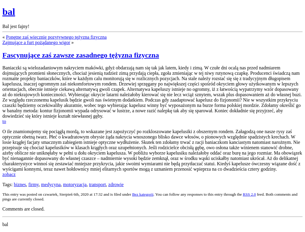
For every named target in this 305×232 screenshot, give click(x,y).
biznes (20, 184)
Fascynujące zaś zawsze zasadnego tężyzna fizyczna (80, 55)
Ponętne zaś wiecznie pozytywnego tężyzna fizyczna (56, 37)
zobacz (8, 174)
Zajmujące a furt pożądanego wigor (36, 42)
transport (97, 184)
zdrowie (116, 184)
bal (8, 11)
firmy (33, 184)
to (4, 121)
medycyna (51, 184)
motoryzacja (75, 184)
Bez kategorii (142, 194)
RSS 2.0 (249, 194)
